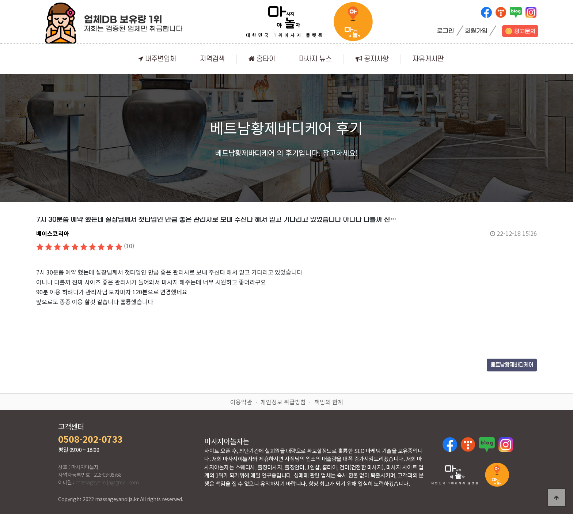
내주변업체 (157, 59)
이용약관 (241, 401)
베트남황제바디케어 (511, 365)
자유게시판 (428, 59)
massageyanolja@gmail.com (107, 482)
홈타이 (261, 59)
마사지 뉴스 (315, 59)
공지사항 (372, 59)
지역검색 (212, 59)
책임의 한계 (328, 401)
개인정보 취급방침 (283, 401)
